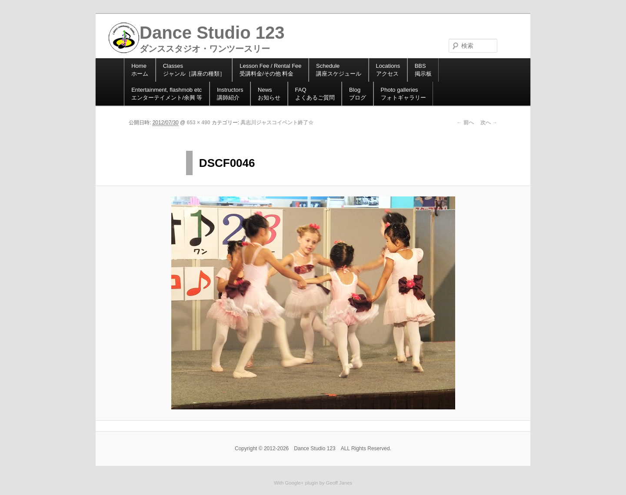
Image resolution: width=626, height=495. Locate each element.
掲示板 (423, 70)
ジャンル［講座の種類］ (194, 70)
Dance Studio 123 (212, 32)
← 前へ (464, 123)
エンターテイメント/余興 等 (166, 93)
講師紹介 (230, 93)
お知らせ (269, 93)
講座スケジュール (338, 70)
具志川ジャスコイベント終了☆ (276, 123)
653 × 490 (198, 123)
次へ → (488, 123)
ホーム (139, 70)
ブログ (357, 93)
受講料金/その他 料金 (270, 70)
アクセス (388, 70)
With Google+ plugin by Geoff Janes (313, 482)
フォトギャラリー (403, 93)
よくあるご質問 (315, 93)
